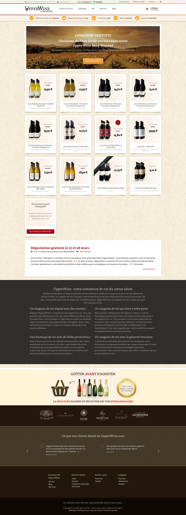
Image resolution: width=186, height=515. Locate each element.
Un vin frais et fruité (145, 108)
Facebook (99, 478)
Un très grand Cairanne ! (40, 150)
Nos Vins (52, 487)
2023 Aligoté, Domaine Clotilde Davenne (40, 105)
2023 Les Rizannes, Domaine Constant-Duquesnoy (75, 105)
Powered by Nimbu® (110, 510)
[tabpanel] (93, 47)
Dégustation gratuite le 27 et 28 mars (60, 248)
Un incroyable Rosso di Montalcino (111, 150)
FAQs (74, 478)
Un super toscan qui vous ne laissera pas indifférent (145, 150)
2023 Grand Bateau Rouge (145, 188)
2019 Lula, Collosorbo (145, 147)
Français (153, 1)
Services (103, 8)
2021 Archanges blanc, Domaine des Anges (40, 188)
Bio (93, 8)
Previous (27, 451)
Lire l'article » (149, 269)
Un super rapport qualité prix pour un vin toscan (75, 150)
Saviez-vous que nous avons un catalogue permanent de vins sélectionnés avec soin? (40, 216)
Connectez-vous (124, 1)
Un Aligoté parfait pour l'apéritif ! (40, 108)
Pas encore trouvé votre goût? (40, 205)
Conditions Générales (80, 484)
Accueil (52, 481)
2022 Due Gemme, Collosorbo (75, 147)
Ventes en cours (66, 8)
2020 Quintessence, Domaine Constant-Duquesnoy (40, 146)
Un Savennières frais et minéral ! (75, 191)
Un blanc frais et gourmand (75, 108)
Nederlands (123, 481)
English (122, 484)
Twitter (98, 481)
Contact (75, 481)
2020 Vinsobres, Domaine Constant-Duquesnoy (110, 105)
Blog (114, 8)
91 (118, 122)
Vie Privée (76, 486)
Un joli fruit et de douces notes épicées (145, 191)
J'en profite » (93, 61)
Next (158, 451)
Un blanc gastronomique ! (40, 191)
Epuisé (110, 191)
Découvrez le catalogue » (40, 231)
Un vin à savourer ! (110, 108)
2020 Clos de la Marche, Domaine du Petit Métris (75, 188)
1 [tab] (93, 69)
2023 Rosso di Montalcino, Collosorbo (110, 146)
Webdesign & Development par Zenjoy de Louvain (85, 510)
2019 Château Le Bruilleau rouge (110, 188)
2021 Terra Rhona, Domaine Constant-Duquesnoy (145, 105)
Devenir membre (139, 1)
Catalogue (82, 8)
